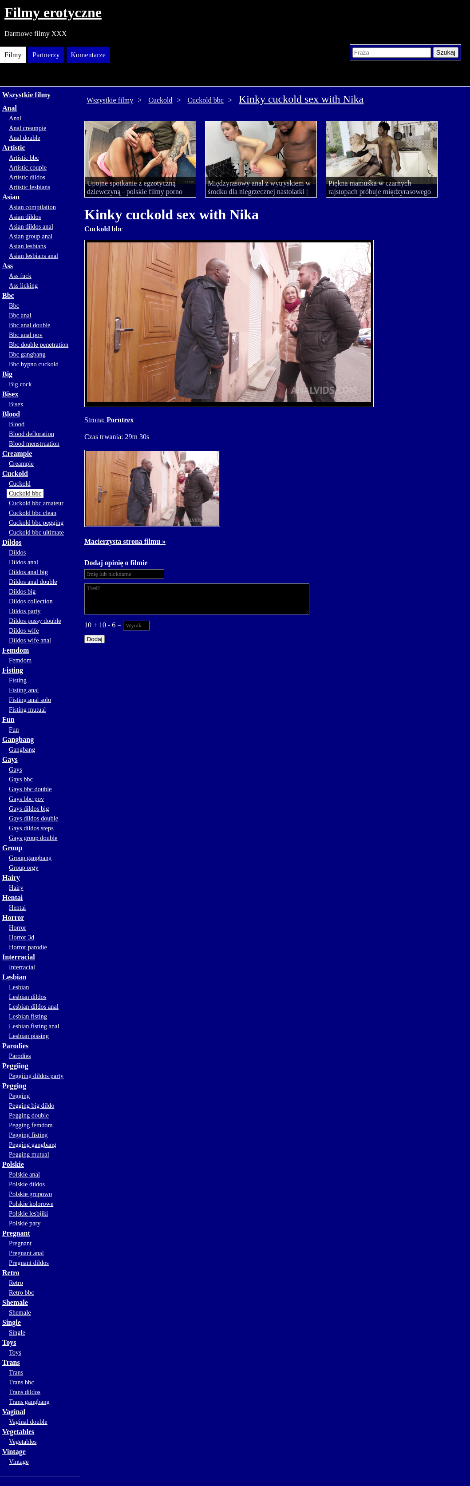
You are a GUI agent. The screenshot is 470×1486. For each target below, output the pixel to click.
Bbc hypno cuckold (34, 364)
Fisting (12, 670)
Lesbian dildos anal (34, 1006)
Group (12, 848)
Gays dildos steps (31, 828)
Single (11, 1322)
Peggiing (15, 1066)
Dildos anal (23, 562)
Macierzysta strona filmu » (125, 541)
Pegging (14, 1086)
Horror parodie (28, 947)
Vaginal (13, 1411)
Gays (10, 759)
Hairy (11, 877)
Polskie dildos (27, 1184)
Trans (11, 1362)
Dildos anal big (28, 571)
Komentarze (88, 55)
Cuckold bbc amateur (36, 503)
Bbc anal (20, 315)
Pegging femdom (31, 1125)
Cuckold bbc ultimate (36, 532)
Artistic (13, 147)
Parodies (15, 1046)
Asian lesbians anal (33, 255)
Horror (13, 917)
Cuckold (15, 473)
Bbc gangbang (27, 354)
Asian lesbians (27, 246)
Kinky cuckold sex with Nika (301, 99)
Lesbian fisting (28, 1016)
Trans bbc (21, 1382)
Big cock (20, 384)
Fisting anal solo (30, 699)
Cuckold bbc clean (32, 512)
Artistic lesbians (29, 186)
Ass (7, 265)
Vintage (14, 1451)
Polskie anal (24, 1174)
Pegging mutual (29, 1154)
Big (7, 374)
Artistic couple (28, 167)
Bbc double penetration (38, 344)
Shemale (15, 1302)
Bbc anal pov (26, 334)
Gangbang (18, 739)
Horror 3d (21, 937)
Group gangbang (30, 857)
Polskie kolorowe (31, 1203)
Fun (8, 719)
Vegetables (18, 1431)
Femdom (15, 650)
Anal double (24, 137)
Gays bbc (21, 779)
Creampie (17, 453)
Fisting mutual (27, 709)
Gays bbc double (30, 789)
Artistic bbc (24, 157)
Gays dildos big (29, 808)
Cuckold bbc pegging (36, 522)
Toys (9, 1342)
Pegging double (29, 1115)
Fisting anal (24, 689)
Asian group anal (30, 236)
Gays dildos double (33, 818)
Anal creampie (27, 127)
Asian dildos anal (31, 226)
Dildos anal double (33, 581)
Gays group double (33, 837)
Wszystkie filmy (26, 95)
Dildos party (25, 610)
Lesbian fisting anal (34, 1026)
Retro (11, 1272)
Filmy (12, 55)
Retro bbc (21, 1292)
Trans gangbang (29, 1401)
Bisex (10, 394)
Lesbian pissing (29, 1035)
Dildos (12, 542)
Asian (11, 197)
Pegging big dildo (31, 1105)
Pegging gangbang (32, 1144)
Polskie (13, 1164)
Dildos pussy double (35, 620)
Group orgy (24, 867)
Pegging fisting (28, 1134)
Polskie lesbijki (28, 1213)
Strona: (95, 420)
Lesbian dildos (27, 996)
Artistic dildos (27, 177)
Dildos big (22, 591)
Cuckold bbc (25, 493)
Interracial (18, 957)
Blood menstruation (34, 443)
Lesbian (14, 977)
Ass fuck (20, 275)
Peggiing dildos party (36, 1075)
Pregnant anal (26, 1252)
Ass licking (23, 285)
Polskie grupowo (30, 1193)
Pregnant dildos (29, 1262)
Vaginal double (28, 1421)
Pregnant (16, 1233)
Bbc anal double (30, 325)
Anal (9, 108)
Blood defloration (31, 433)
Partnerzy (45, 55)
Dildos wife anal (30, 640)
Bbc (8, 295)
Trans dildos (24, 1391)
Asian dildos (25, 216)
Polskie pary (25, 1223)
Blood (11, 414)
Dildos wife (24, 630)
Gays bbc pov (26, 798)
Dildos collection (31, 601)
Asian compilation (32, 206)
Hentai (12, 897)
